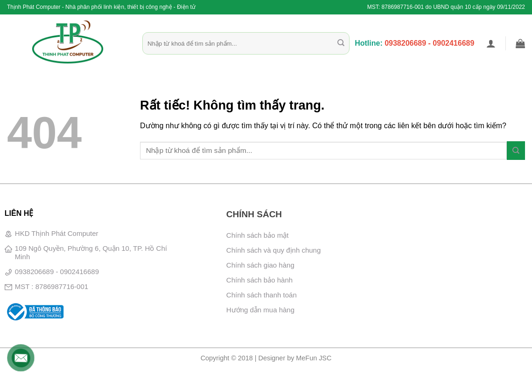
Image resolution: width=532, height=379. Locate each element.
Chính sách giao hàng (260, 265)
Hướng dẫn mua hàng (260, 310)
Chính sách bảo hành (259, 280)
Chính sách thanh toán (261, 295)
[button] (491, 43)
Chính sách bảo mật (257, 235)
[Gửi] (341, 43)
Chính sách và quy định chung (273, 250)
